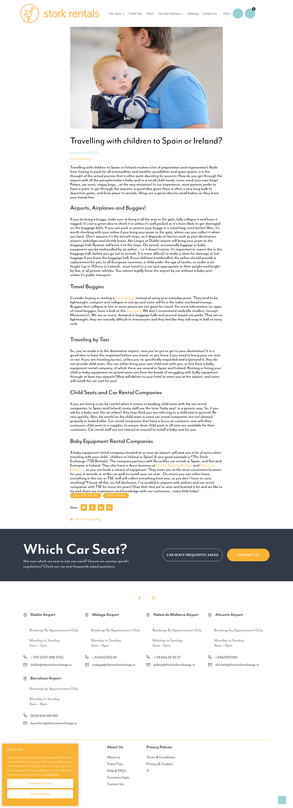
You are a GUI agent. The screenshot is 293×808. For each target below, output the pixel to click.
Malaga (186, 465)
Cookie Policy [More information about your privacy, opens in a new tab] (52, 774)
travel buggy (125, 297)
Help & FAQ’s (117, 770)
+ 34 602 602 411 (104, 657)
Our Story (115, 13)
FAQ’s (150, 13)
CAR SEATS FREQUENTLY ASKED (193, 555)
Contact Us (210, 13)
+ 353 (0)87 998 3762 (47, 657)
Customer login (118, 777)
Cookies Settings (40, 793)
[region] (40, 775)
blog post (134, 310)
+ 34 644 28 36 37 (167, 657)
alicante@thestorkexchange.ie (237, 665)
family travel (116, 495)
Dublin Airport (167, 465)
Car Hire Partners (169, 13)
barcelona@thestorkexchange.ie (54, 723)
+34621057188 (226, 657)
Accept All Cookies (40, 783)
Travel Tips (135, 13)
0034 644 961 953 (44, 716)
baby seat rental (85, 495)
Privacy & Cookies (159, 764)
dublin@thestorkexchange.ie (51, 665)
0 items (250, 13)
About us (113, 757)
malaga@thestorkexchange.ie (113, 665)
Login (238, 13)
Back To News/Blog (85, 519)
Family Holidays (81, 159)
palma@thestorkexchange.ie (174, 665)
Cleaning (193, 13)
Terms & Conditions (160, 757)
